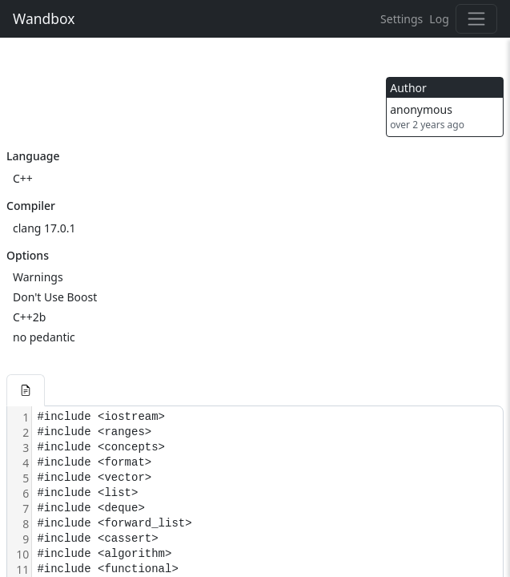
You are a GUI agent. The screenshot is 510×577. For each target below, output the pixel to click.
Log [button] (438, 18)
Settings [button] (401, 18)
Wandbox (44, 18)
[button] (25, 390)
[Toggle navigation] (476, 19)
